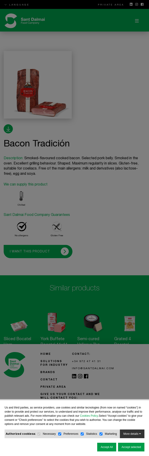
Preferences (70, 433)
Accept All (107, 447)
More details (132, 433)
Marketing (111, 433)
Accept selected (131, 447)
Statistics (91, 433)
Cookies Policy (89, 415)
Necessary (49, 433)
